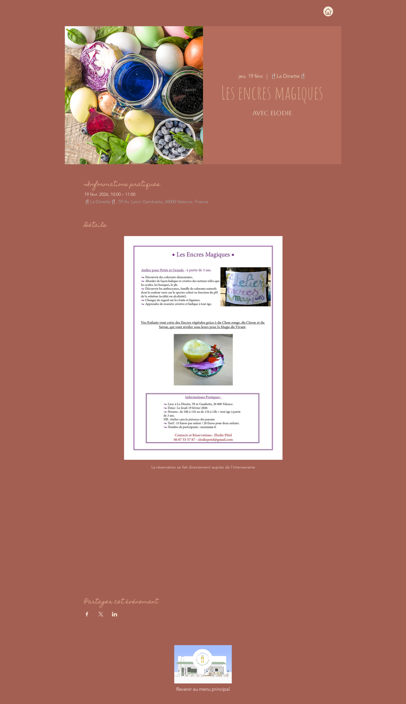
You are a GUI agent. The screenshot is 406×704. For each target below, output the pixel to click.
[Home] (328, 11)
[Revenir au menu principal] (202, 689)
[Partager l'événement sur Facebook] (87, 614)
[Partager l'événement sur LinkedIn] (114, 614)
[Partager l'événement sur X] (100, 614)
